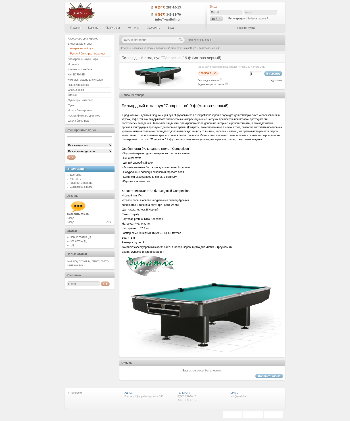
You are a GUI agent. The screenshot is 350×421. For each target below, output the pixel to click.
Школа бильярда (78, 120)
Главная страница (81, 182)
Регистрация (236, 18)
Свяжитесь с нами (81, 186)
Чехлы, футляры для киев (84, 115)
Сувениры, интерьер (81, 100)
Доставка (75, 174)
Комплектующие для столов (85, 79)
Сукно (71, 105)
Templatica (76, 392)
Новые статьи (78, 237)
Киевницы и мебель (80, 69)
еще (109, 222)
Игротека (73, 64)
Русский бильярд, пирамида (87, 53)
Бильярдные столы (142, 48)
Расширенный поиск (199, 40)
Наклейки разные (79, 84)
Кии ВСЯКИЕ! (76, 74)
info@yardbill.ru (167, 19)
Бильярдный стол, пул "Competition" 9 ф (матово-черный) (188, 48)
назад (70, 218)
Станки (72, 95)
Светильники (76, 90)
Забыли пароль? (257, 18)
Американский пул (81, 48)
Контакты (75, 178)
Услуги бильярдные (80, 110)
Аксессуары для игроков (83, 38)
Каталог (125, 48)
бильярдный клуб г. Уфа (83, 59)
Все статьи (76, 241)
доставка (277, 80)
